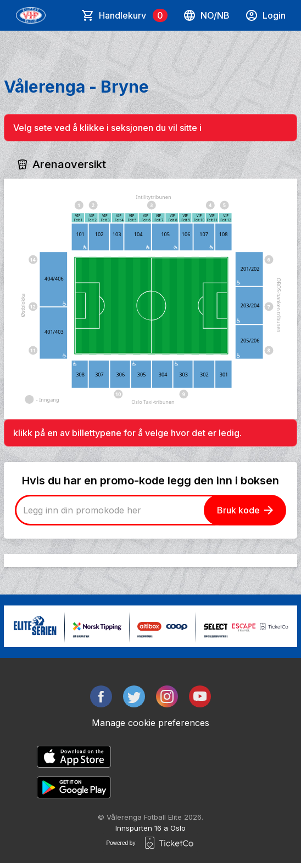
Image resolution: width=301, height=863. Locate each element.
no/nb (206, 15)
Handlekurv (133, 15)
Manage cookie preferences (150, 722)
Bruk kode (245, 510)
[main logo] (30, 15)
